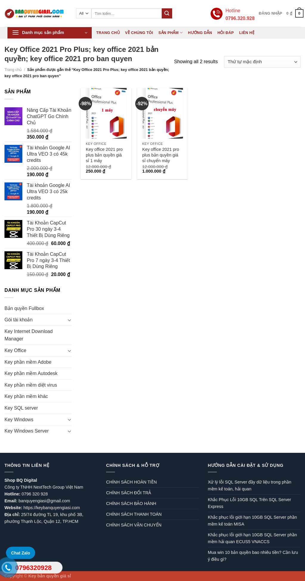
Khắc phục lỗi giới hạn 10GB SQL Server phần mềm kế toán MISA (252, 520)
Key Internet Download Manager (28, 335)
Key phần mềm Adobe (28, 362)
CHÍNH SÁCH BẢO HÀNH (131, 503)
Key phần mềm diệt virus (30, 385)
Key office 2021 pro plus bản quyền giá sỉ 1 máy (104, 155)
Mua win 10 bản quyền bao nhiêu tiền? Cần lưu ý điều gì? (253, 556)
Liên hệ (246, 32)
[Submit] (167, 13)
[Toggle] (69, 319)
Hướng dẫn (200, 32)
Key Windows (18, 419)
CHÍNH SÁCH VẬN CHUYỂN (133, 525)
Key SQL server (21, 407)
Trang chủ (108, 32)
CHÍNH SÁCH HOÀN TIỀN (131, 482)
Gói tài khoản (18, 319)
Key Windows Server (26, 430)
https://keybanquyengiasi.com (52, 507)
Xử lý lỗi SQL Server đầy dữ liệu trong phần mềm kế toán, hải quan (249, 485)
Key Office (15, 350)
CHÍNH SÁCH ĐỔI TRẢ (128, 492)
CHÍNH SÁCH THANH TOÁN (133, 514)
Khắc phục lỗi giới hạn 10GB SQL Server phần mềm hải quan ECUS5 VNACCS (252, 538)
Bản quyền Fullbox (24, 308)
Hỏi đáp (225, 32)
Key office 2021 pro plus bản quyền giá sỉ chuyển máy (160, 155)
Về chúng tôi (139, 32)
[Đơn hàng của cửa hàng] (262, 62)
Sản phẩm (170, 32)
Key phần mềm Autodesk (30, 373)
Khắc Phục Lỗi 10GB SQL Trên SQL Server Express (249, 503)
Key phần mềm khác (26, 396)
